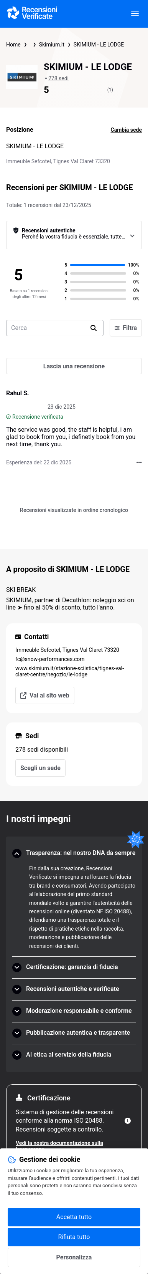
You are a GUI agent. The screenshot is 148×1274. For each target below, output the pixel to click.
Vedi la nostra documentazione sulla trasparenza (59, 1146)
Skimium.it (51, 44)
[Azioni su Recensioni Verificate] (139, 462)
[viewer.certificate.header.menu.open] (135, 14)
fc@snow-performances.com (50, 659)
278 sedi (58, 78)
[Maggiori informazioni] (127, 1120)
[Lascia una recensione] (74, 366)
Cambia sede (126, 130)
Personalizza (74, 1257)
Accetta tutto (74, 1217)
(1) (110, 90)
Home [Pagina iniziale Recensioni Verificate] (13, 44)
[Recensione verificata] (8, 417)
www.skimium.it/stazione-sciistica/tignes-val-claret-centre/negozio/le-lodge (69, 671)
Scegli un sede (40, 768)
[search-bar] (55, 328)
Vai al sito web (44, 695)
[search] (93, 328)
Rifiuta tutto (74, 1237)
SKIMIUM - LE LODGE (99, 44)
